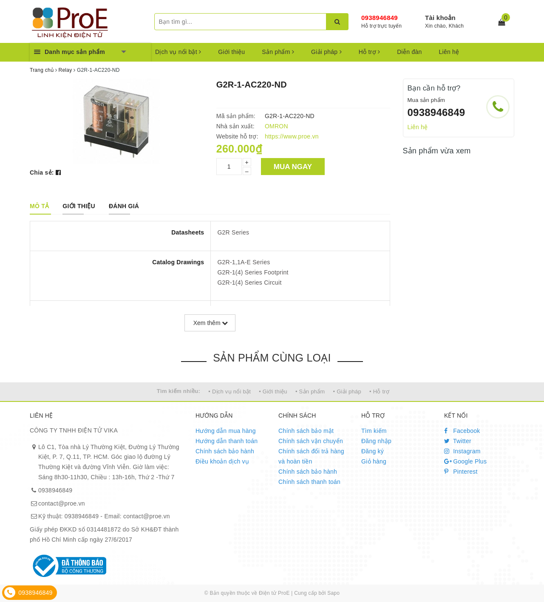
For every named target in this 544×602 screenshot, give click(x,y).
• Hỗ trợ (379, 391)
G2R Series (233, 232)
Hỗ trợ (369, 51)
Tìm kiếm (374, 430)
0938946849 (379, 17)
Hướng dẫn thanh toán (227, 441)
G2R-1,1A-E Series (243, 262)
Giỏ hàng (373, 461)
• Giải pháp (347, 391)
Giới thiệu (231, 51)
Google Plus (465, 461)
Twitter (457, 441)
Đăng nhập (376, 441)
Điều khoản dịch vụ (222, 461)
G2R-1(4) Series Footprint (252, 272)
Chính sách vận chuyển (310, 441)
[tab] (39, 206)
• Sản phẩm (310, 391)
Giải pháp (326, 51)
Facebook (462, 430)
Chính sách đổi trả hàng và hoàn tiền (311, 456)
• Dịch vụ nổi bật (229, 391)
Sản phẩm (278, 51)
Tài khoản (440, 17)
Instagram (462, 451)
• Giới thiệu (273, 391)
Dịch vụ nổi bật (178, 51)
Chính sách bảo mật (306, 430)
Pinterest (461, 471)
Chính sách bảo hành (225, 451)
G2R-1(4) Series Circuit (249, 282)
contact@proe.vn (61, 503)
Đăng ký (372, 451)
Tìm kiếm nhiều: (178, 391)
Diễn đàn (409, 51)
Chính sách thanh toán (309, 481)
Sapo (333, 593)
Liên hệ (449, 51)
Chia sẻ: (42, 172)
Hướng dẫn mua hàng (226, 430)
